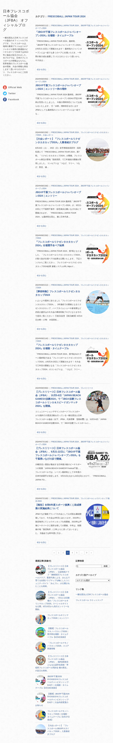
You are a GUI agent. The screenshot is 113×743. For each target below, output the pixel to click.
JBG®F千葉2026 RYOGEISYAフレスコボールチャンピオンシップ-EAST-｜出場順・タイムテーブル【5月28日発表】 (52, 682)
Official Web (15, 87)
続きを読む (41, 69)
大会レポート (48, 135)
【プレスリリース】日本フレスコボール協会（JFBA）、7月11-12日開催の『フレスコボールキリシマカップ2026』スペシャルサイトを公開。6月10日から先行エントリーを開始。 (52, 600)
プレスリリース (87, 388)
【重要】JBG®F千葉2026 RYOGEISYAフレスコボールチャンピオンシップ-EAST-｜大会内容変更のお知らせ (52, 699)
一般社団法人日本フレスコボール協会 (92, 594)
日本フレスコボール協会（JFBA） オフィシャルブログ (16, 20)
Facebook (13, 99)
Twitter (12, 93)
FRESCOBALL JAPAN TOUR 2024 (66, 16)
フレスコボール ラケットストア (89, 600)
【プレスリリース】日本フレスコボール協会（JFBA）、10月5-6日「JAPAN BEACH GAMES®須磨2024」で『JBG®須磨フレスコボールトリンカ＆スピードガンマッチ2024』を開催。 (58, 399)
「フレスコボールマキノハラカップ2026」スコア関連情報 (58, 646)
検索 (106, 566)
